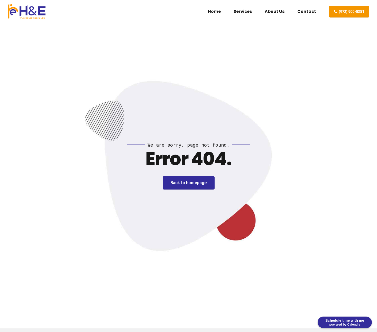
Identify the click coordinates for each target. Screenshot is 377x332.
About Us (274, 11)
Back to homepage (188, 182)
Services (243, 11)
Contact (306, 11)
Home (214, 11)
